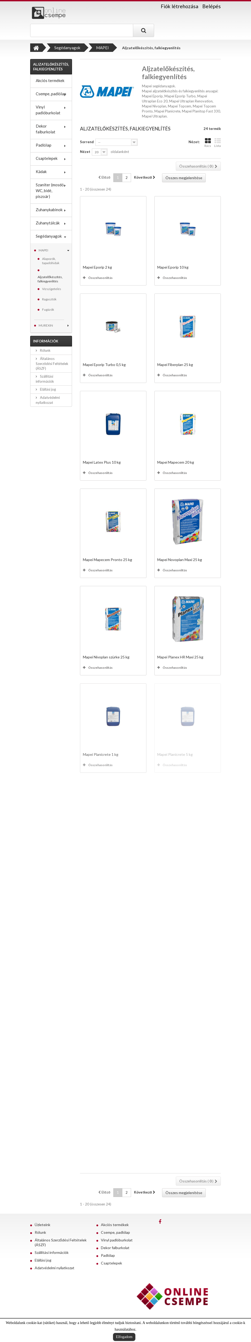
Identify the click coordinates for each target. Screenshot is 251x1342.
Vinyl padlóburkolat (48, 110)
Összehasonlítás (100, 278)
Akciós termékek (50, 80)
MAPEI (43, 250)
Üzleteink (42, 1224)
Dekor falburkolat (45, 129)
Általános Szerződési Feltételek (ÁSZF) (52, 363)
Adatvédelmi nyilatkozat (54, 1268)
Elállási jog (47, 389)
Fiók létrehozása (179, 6)
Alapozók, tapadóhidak (50, 261)
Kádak (41, 171)
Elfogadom (124, 1337)
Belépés (211, 6)
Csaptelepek (46, 158)
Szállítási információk (52, 1252)
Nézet (85, 152)
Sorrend (87, 142)
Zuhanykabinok (49, 209)
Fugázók (48, 309)
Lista (217, 142)
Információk (45, 341)
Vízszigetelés (51, 289)
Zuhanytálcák (48, 222)
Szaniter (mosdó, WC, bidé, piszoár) (50, 190)
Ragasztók (49, 299)
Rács (207, 142)
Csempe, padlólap (51, 93)
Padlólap (43, 145)
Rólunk (45, 350)
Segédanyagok (49, 236)
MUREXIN (46, 325)
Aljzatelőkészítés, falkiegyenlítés (50, 279)
